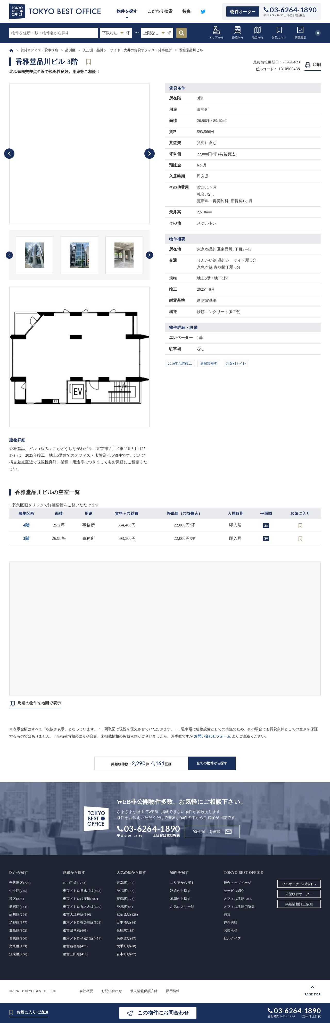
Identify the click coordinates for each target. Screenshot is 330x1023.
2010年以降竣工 (180, 363)
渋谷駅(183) (126, 891)
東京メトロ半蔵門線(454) (82, 938)
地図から (257, 32)
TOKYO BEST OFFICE (39, 991)
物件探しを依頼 (207, 831)
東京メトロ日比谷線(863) (82, 891)
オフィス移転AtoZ (238, 899)
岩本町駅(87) (126, 954)
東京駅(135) (126, 883)
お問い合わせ (111, 991)
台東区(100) (18, 938)
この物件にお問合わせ (163, 1013)
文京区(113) (18, 946)
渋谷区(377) (18, 922)
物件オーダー (242, 11)
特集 (186, 11)
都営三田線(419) (75, 954)
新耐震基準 (209, 363)
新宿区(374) (18, 907)
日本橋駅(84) (126, 922)
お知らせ (230, 930)
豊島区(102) (18, 930)
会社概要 (86, 991)
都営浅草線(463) (75, 930)
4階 (26, 525)
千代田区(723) (20, 883)
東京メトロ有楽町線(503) (82, 922)
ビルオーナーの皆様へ (299, 884)
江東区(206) (18, 954)
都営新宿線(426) (75, 946)
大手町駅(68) (126, 946)
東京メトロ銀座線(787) (80, 899)
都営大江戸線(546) (77, 914)
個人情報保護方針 (144, 991)
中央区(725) (18, 891)
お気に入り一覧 (182, 907)
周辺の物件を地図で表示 (39, 703)
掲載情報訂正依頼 (299, 904)
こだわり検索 (160, 11)
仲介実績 (230, 922)
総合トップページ (237, 883)
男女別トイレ (236, 363)
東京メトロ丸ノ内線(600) (82, 907)
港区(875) (16, 899)
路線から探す (180, 891)
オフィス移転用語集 (239, 907)
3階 (26, 538)
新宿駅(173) (126, 899)
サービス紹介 (234, 891)
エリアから (216, 32)
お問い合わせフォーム (212, 736)
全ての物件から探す (211, 763)
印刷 (317, 65)
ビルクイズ (232, 938)
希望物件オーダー (299, 894)
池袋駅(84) (125, 907)
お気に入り (279, 32)
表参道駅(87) (126, 938)
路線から (238, 32)
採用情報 (172, 991)
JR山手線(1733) (74, 883)
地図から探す (180, 899)
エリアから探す (182, 883)
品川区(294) (18, 914)
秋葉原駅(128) (127, 914)
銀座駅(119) (125, 930)
